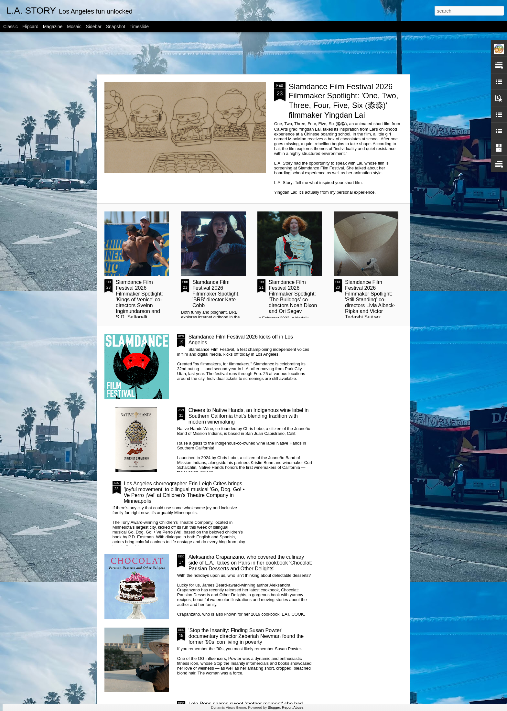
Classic (10, 26)
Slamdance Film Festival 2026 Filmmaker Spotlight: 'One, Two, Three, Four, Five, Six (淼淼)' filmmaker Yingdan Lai (343, 100)
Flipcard (30, 26)
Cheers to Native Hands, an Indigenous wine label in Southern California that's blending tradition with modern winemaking (249, 416)
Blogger (274, 707)
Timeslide (139, 26)
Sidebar (94, 26)
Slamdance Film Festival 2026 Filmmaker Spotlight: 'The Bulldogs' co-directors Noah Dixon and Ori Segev (293, 296)
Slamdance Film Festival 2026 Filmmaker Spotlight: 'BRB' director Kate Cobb (216, 293)
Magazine (53, 26)
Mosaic (74, 26)
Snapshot (115, 26)
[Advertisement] (253, 53)
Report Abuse (293, 707)
